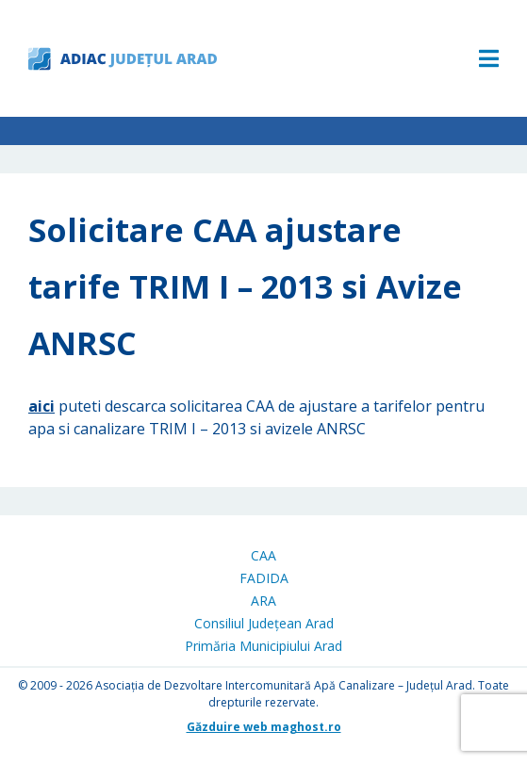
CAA (263, 555)
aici (41, 406)
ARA (263, 601)
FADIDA (263, 578)
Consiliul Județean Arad (264, 623)
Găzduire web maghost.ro (264, 727)
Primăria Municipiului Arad (263, 646)
